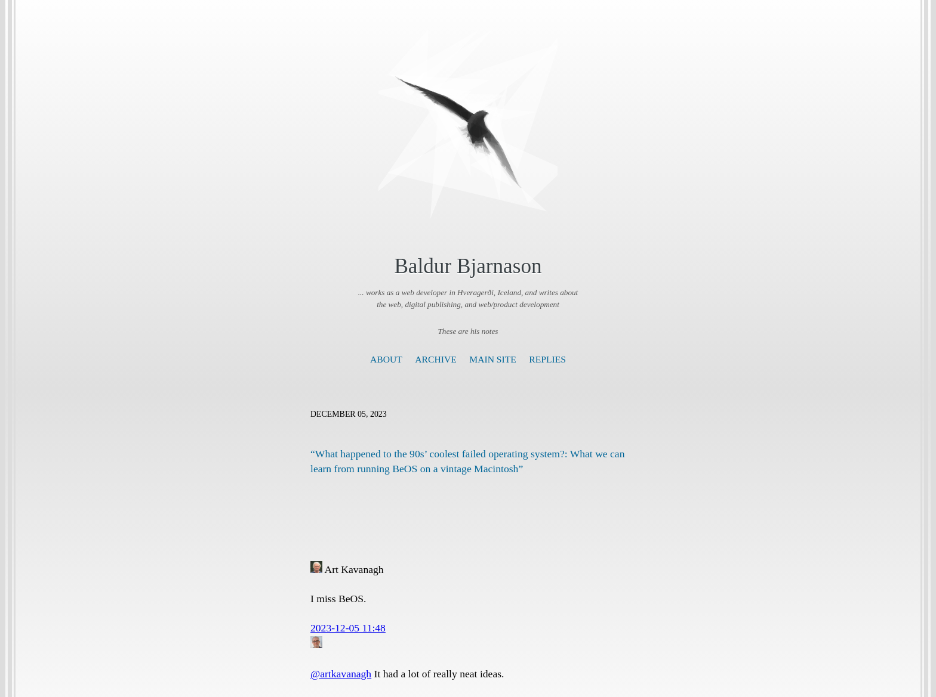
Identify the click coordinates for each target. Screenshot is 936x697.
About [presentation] (386, 359)
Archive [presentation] (435, 359)
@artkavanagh (340, 674)
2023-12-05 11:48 (348, 628)
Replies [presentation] (547, 359)
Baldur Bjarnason (467, 266)
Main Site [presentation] (492, 359)
